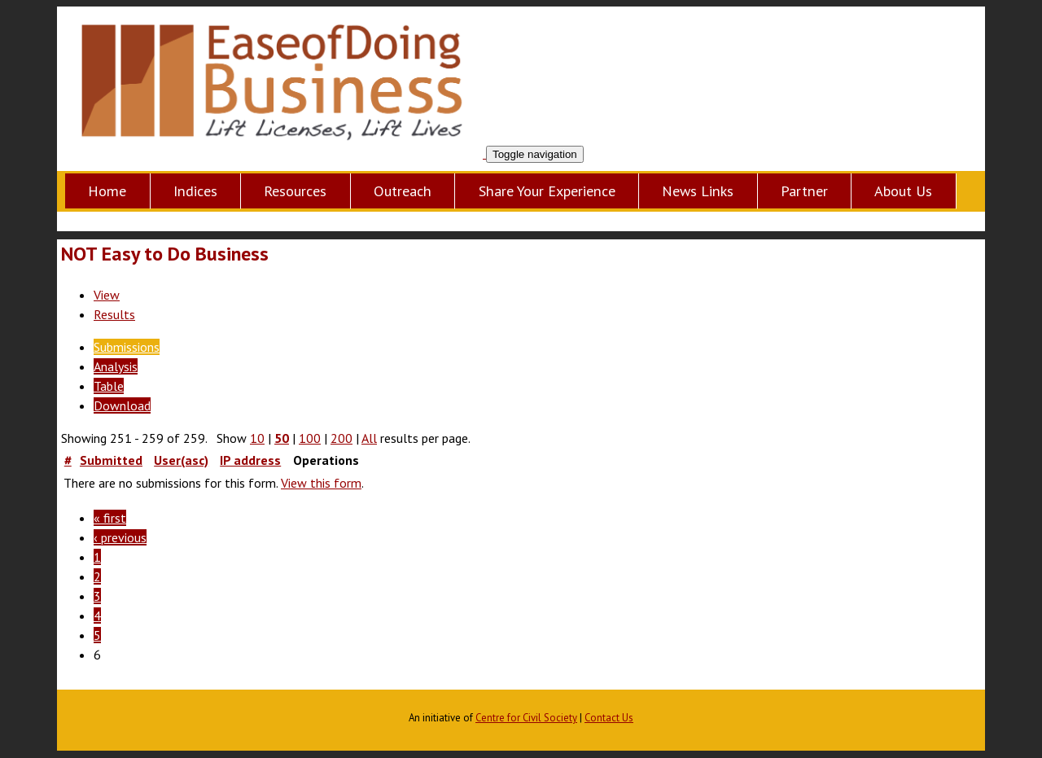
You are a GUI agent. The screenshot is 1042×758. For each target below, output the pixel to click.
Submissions (127, 347)
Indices (195, 191)
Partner (804, 191)
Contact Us (608, 718)
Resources (295, 191)
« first (110, 518)
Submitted (111, 460)
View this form (321, 483)
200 (341, 438)
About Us (903, 191)
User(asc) (181, 460)
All (369, 438)
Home (107, 191)
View (107, 295)
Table (109, 386)
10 (257, 438)
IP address (250, 460)
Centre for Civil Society (526, 718)
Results (114, 314)
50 (281, 438)
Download (122, 405)
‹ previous (120, 537)
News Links (697, 191)
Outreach (402, 191)
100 (310, 438)
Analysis (116, 366)
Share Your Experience (547, 191)
